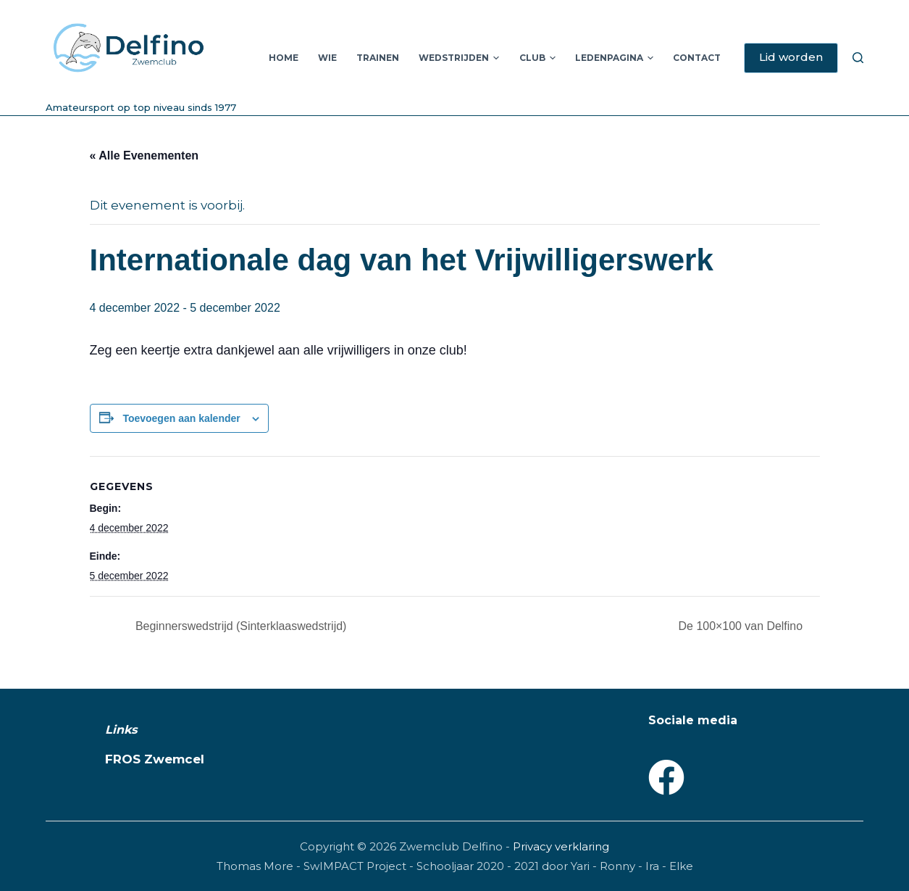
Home (283, 57)
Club (537, 58)
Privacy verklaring (561, 846)
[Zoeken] (858, 57)
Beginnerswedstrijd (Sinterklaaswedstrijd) (240, 626)
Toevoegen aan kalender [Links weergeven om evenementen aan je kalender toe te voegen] (181, 418)
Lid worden (791, 57)
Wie (327, 57)
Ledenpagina (614, 58)
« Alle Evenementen (144, 155)
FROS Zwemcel (154, 759)
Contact (697, 57)
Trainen (377, 57)
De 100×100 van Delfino (742, 626)
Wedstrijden (459, 58)
